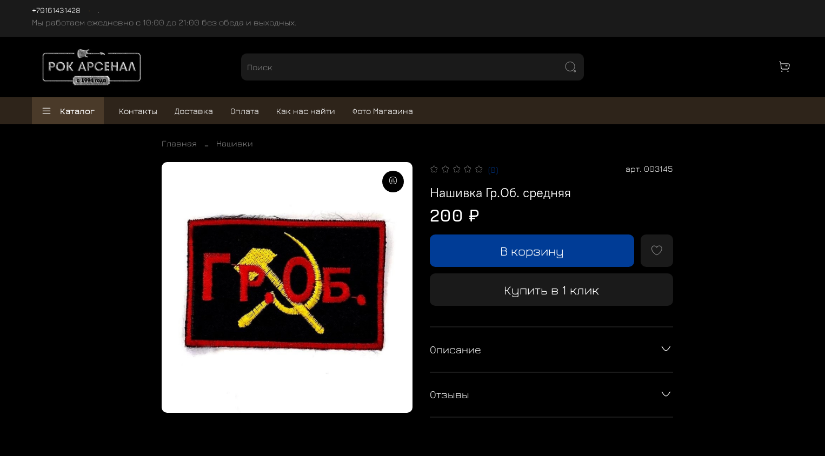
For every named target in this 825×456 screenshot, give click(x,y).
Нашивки (234, 143)
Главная (179, 143)
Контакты (138, 111)
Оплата (244, 111)
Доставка (194, 111)
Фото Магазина (382, 111)
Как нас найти (305, 111)
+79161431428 (56, 10)
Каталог (68, 110)
